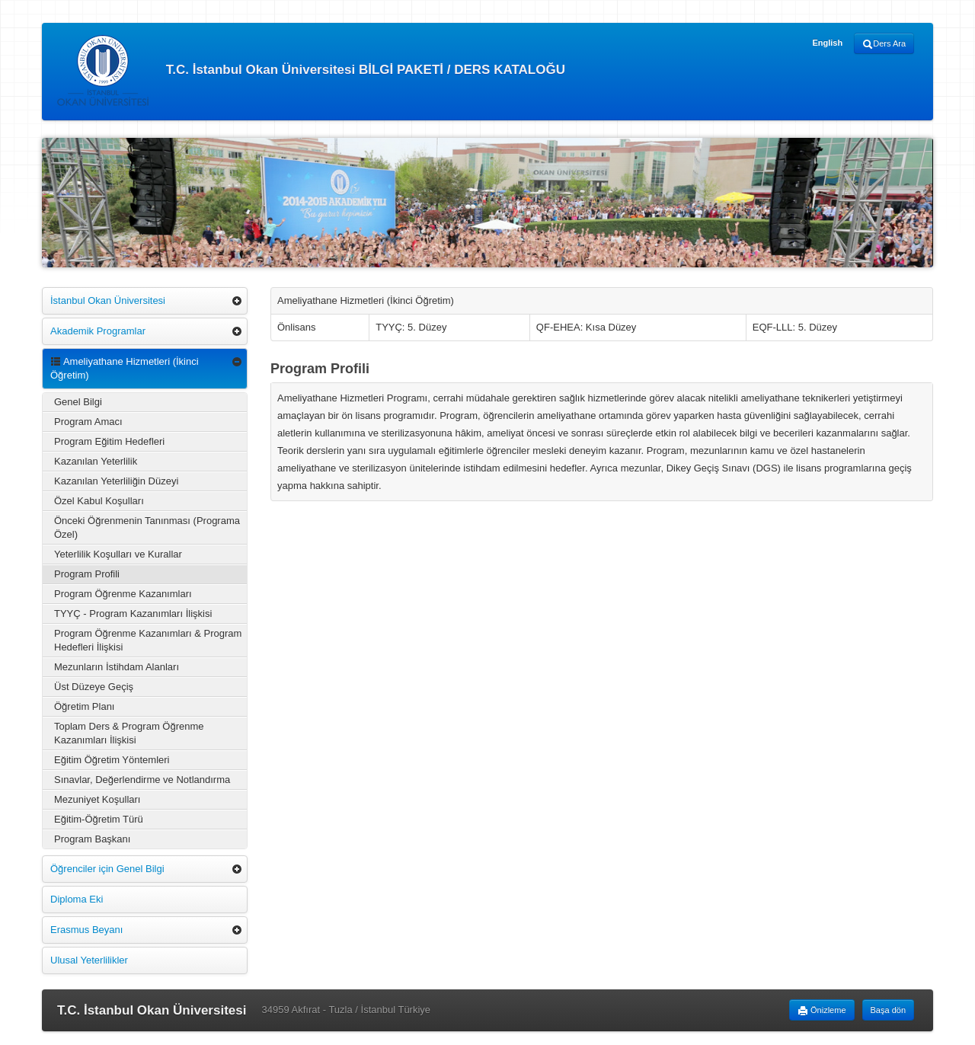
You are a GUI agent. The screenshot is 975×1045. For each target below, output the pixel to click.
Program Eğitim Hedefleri (109, 441)
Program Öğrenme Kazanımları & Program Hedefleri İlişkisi (147, 640)
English (827, 42)
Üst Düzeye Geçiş (93, 686)
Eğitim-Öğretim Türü (98, 819)
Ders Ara (884, 44)
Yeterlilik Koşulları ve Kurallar (118, 554)
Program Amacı (88, 421)
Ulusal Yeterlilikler (89, 960)
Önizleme (822, 1010)
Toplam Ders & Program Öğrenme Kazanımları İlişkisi (129, 733)
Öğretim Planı (84, 706)
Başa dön (888, 1010)
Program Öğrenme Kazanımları (123, 593)
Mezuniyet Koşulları (97, 799)
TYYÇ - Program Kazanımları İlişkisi (133, 613)
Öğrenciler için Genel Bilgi (107, 868)
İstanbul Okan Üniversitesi (107, 300)
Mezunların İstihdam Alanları (116, 667)
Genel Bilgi (78, 401)
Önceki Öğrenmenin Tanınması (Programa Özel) (147, 527)
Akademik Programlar (97, 331)
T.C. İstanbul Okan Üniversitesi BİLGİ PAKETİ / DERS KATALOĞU (311, 70)
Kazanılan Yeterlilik (95, 461)
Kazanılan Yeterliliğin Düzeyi (116, 481)
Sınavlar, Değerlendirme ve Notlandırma (142, 779)
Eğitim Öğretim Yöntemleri (111, 759)
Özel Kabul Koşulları (99, 501)
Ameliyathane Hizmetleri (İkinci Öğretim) (124, 368)
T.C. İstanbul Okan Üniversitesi (151, 1010)
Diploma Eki (76, 899)
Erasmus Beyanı (86, 929)
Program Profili (87, 574)
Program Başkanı (92, 839)
